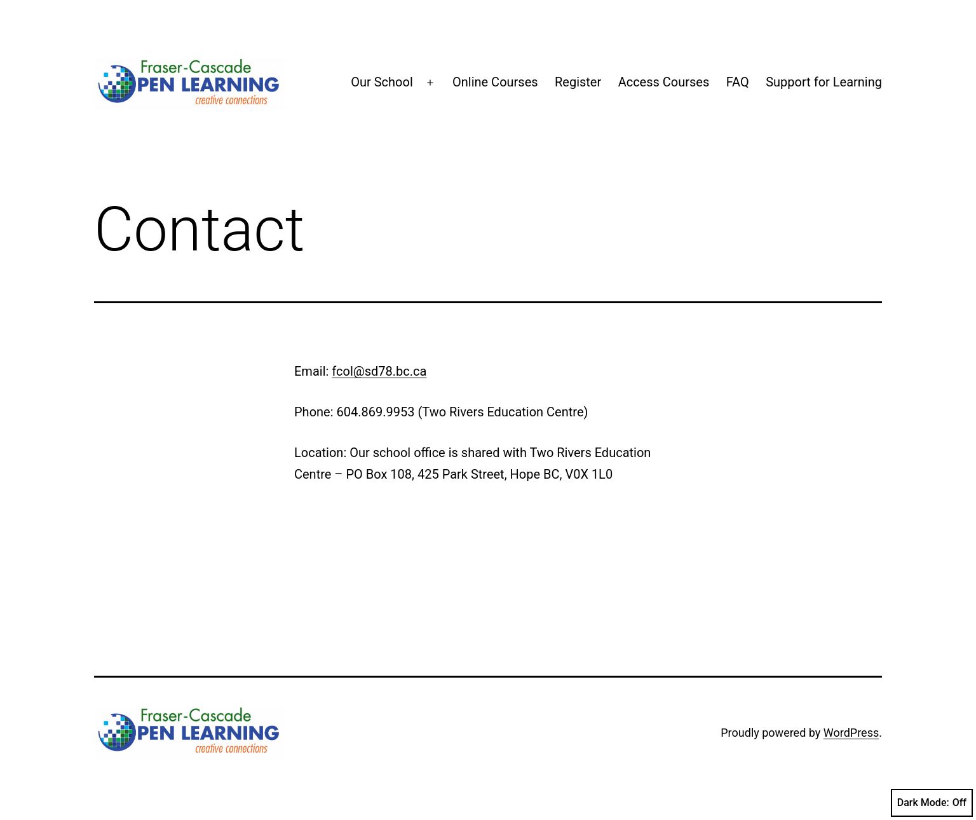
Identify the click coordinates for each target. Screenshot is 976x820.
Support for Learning (824, 82)
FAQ (737, 82)
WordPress (851, 732)
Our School (382, 82)
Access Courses (664, 82)
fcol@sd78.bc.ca (379, 371)
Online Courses (495, 82)
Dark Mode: (931, 802)
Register (578, 82)
